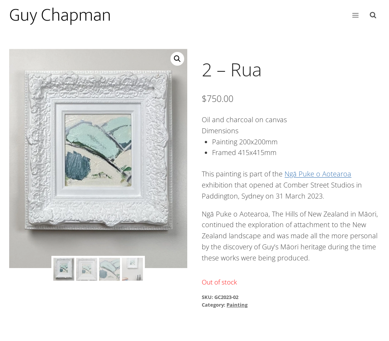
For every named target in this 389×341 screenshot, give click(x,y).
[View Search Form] (373, 15)
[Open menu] (355, 15)
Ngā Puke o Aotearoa (318, 173)
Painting (237, 305)
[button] (177, 59)
